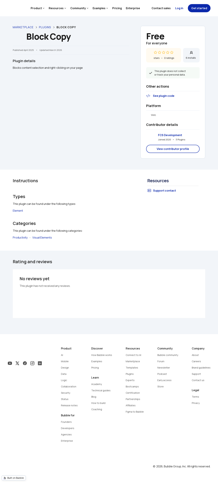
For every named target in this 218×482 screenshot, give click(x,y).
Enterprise (133, 8)
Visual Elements (42, 237)
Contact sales (161, 8)
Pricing (117, 8)
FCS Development (170, 135)
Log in (179, 8)
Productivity (20, 237)
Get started (199, 8)
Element (18, 211)
